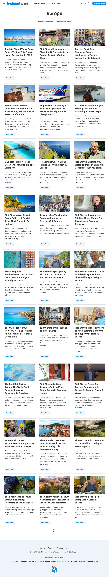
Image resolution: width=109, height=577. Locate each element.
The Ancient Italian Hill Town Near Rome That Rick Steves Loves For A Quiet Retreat (54, 499)
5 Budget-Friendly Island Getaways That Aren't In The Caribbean (19, 164)
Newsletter (99, 3)
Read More (9, 78)
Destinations (39, 3)
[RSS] (89, 4)
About (43, 548)
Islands (82, 561)
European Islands (64, 22)
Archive (51, 548)
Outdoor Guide (92, 561)
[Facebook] (82, 4)
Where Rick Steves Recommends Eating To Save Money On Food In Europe (19, 443)
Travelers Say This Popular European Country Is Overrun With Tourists (53, 218)
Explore (39, 561)
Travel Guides (54, 3)
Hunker (74, 561)
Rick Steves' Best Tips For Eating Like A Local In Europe (88, 499)
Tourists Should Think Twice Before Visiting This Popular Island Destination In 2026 (19, 52)
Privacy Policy (63, 548)
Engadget (14, 561)
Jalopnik (23, 561)
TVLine (31, 561)
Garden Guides (50, 561)
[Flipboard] (85, 4)
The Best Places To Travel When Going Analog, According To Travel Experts (19, 499)
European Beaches (45, 22)
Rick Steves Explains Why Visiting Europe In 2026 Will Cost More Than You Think (89, 164)
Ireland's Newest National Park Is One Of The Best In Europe (53, 164)
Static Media (41, 552)
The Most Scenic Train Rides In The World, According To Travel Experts (89, 443)
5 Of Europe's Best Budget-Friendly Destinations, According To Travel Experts (89, 108)
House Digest (63, 561)
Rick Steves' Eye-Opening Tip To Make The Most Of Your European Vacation (53, 274)
